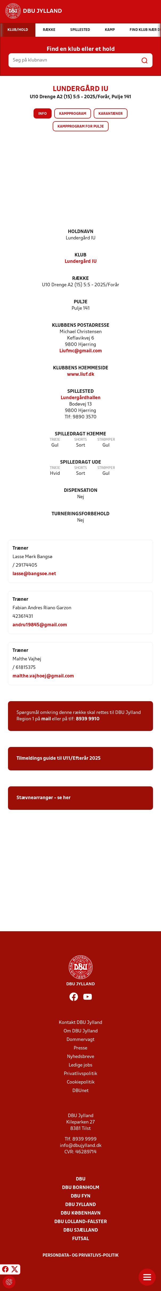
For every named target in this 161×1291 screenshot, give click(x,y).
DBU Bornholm (80, 1188)
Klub (80, 255)
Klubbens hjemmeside (80, 368)
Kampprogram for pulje (80, 126)
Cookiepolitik (80, 1082)
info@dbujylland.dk (80, 1145)
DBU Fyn (80, 1196)
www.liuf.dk (80, 374)
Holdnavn (80, 232)
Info (42, 114)
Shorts (80, 440)
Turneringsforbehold (80, 514)
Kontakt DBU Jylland (80, 1022)
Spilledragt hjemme (80, 434)
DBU (80, 1179)
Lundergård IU (81, 261)
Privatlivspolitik (80, 1074)
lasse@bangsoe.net (34, 574)
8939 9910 (88, 719)
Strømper (106, 440)
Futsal (80, 1239)
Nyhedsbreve (80, 1057)
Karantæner (110, 114)
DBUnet (80, 1091)
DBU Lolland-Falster (80, 1222)
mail (46, 719)
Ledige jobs (80, 1065)
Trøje (55, 440)
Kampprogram (72, 114)
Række (80, 278)
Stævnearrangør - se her (43, 798)
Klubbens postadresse (80, 325)
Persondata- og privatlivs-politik (81, 1255)
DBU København (81, 1213)
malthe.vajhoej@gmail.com (43, 676)
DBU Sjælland (80, 1230)
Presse (80, 1048)
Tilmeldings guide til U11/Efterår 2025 (58, 758)
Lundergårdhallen (81, 398)
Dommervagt (80, 1039)
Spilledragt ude (80, 462)
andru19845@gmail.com (40, 625)
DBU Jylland (80, 1205)
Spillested (80, 391)
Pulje (81, 302)
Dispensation (80, 490)
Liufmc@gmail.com (80, 351)
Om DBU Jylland (81, 1031)
